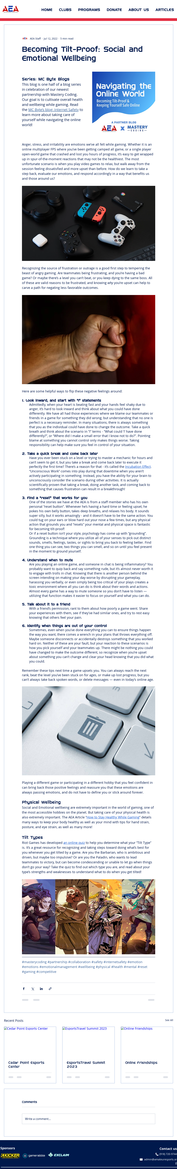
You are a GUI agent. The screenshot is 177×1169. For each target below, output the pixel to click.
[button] (65, 10)
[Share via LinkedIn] (41, 988)
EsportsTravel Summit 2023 (86, 1065)
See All (169, 1020)
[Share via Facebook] (23, 988)
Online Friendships (141, 1063)
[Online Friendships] (147, 1041)
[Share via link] (50, 988)
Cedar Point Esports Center (26, 1065)
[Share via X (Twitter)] (32, 988)
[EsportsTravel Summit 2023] (88, 1041)
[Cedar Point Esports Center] (30, 1041)
